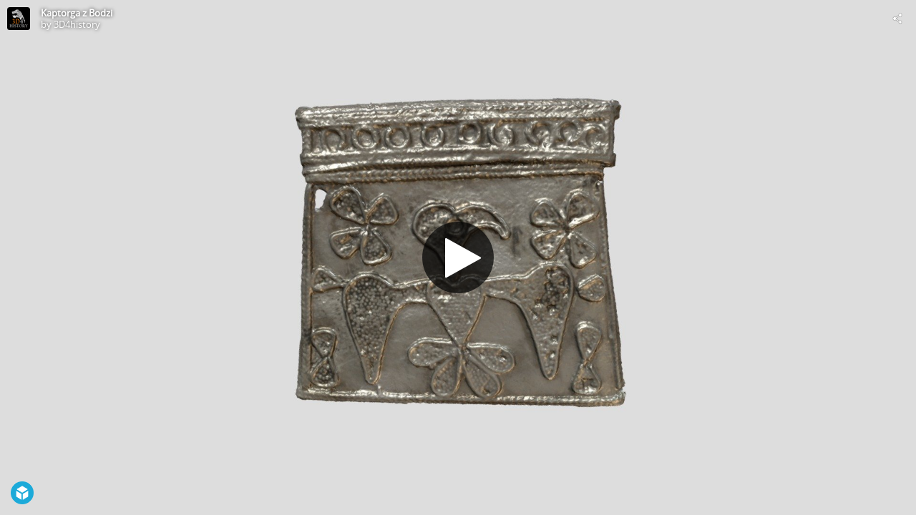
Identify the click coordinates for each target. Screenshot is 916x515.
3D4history (77, 24)
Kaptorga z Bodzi (76, 12)
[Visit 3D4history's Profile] (18, 18)
